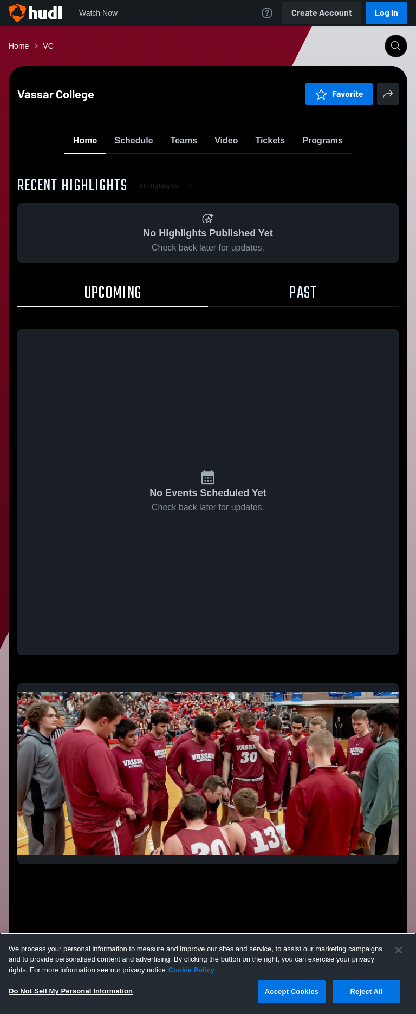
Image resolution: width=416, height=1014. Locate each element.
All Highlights (168, 248)
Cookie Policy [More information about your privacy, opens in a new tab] (191, 970)
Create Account (321, 12)
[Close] (399, 950)
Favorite (195, 167)
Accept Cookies (291, 991)
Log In (386, 12)
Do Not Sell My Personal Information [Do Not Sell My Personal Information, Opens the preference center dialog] (71, 991)
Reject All (366, 991)
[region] (208, 973)
